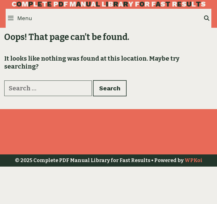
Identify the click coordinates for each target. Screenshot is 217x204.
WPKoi (193, 160)
